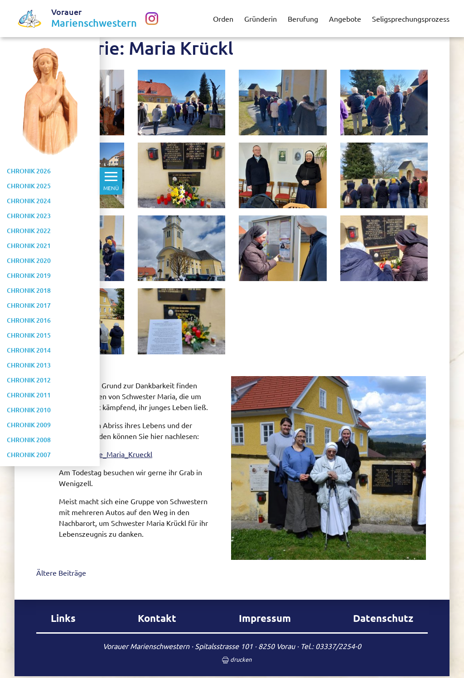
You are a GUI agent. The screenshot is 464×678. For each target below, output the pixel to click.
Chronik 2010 (29, 410)
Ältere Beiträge (61, 572)
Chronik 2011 (29, 395)
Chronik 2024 (29, 200)
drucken (232, 660)
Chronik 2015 (29, 335)
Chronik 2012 (29, 380)
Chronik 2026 (29, 171)
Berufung (303, 18)
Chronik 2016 (29, 320)
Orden (223, 18)
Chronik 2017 (29, 305)
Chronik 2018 (29, 290)
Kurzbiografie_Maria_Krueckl (105, 453)
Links (63, 618)
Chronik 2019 (29, 275)
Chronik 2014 (29, 350)
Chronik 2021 (29, 245)
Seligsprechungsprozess (411, 18)
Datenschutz (383, 618)
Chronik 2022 (29, 230)
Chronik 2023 (29, 215)
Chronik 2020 (29, 260)
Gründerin (260, 18)
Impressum (265, 618)
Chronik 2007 (29, 454)
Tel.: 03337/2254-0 (330, 645)
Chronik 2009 (29, 424)
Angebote (345, 18)
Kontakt (157, 618)
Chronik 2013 (29, 365)
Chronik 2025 (29, 185)
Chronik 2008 (29, 439)
